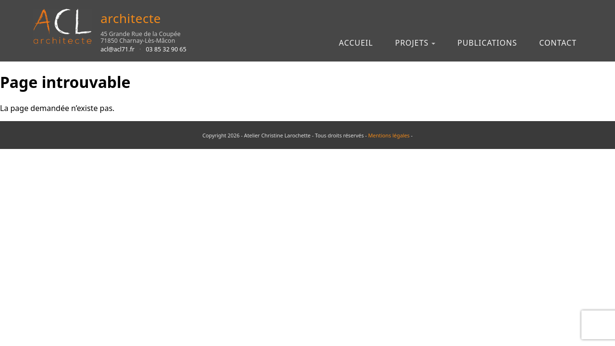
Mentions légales (388, 135)
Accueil (356, 42)
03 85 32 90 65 (166, 49)
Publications (487, 42)
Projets (412, 42)
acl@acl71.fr (117, 49)
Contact (558, 42)
